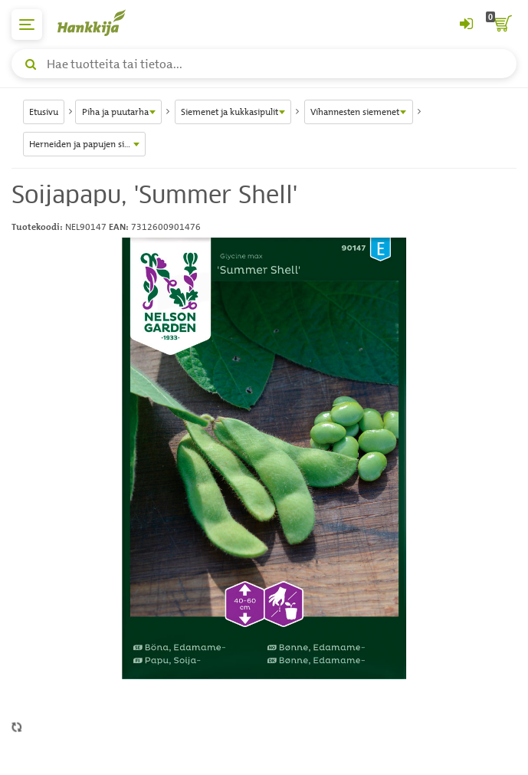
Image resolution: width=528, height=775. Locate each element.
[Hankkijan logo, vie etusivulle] (99, 22)
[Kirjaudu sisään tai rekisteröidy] (466, 24)
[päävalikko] (26, 24)
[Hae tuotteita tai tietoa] (264, 63)
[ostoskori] (501, 24)
